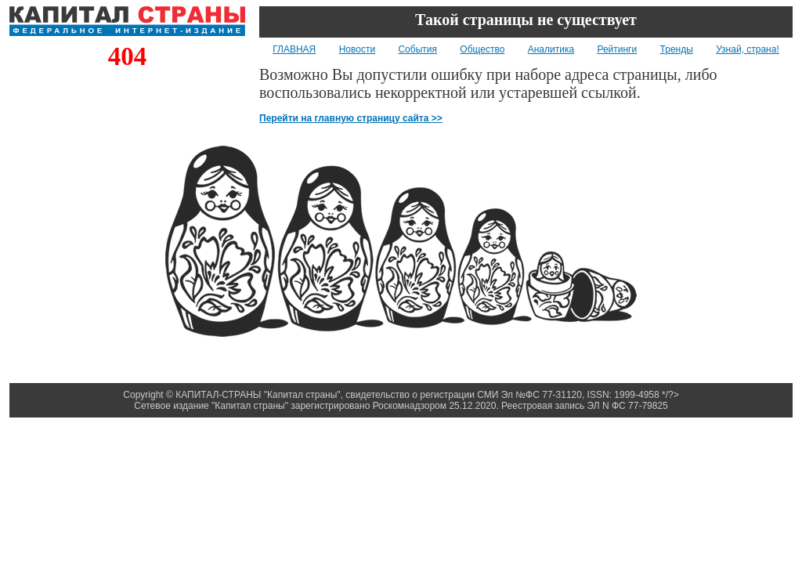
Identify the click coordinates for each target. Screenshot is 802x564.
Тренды (676, 49)
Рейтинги (617, 49)
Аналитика (551, 49)
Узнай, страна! (747, 49)
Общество (482, 49)
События (417, 49)
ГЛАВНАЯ (294, 49)
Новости (357, 49)
